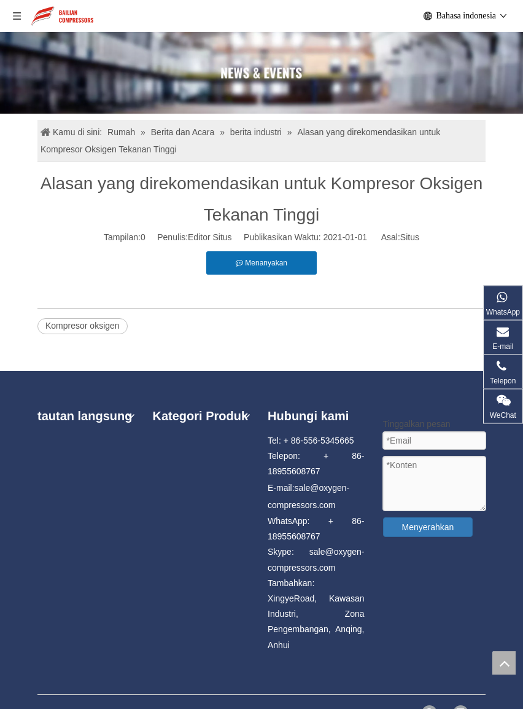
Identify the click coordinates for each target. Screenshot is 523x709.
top (504, 663)
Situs (409, 237)
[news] (261, 73)
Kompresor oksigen (82, 326)
